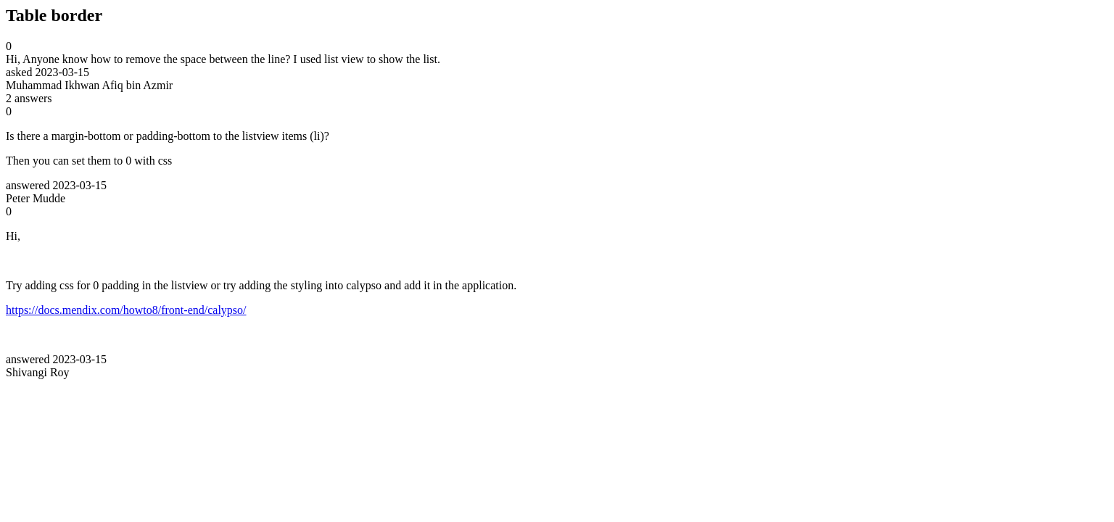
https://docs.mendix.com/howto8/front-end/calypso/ (126, 310)
